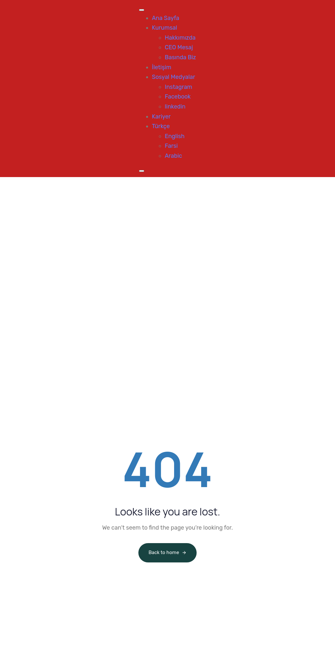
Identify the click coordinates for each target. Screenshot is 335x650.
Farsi (171, 145)
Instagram (178, 86)
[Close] (141, 171)
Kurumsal (164, 27)
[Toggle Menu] (141, 10)
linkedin (175, 106)
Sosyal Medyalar (173, 76)
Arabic (173, 155)
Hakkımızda (180, 37)
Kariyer (161, 116)
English (174, 136)
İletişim (161, 67)
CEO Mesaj (179, 47)
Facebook (178, 96)
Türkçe (161, 126)
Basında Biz (180, 57)
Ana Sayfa (165, 18)
